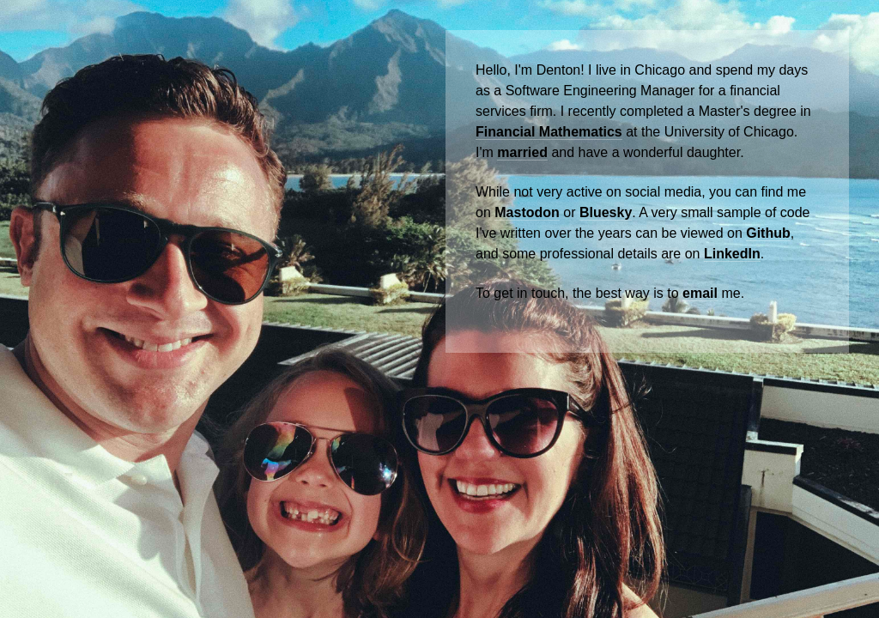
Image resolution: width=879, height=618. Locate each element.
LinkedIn (732, 253)
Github (768, 233)
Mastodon (527, 212)
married (522, 152)
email (700, 293)
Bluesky (605, 212)
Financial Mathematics (549, 131)
